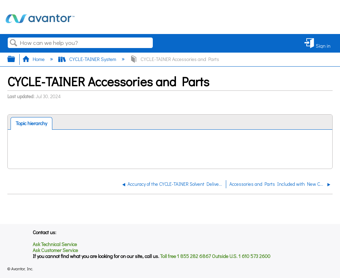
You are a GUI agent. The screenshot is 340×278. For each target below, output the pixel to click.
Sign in (323, 45)
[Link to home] (40, 26)
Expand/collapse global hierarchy (16, 59)
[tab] (32, 123)
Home (34, 59)
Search (13, 43)
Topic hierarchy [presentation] (31, 123)
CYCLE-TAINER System (87, 59)
